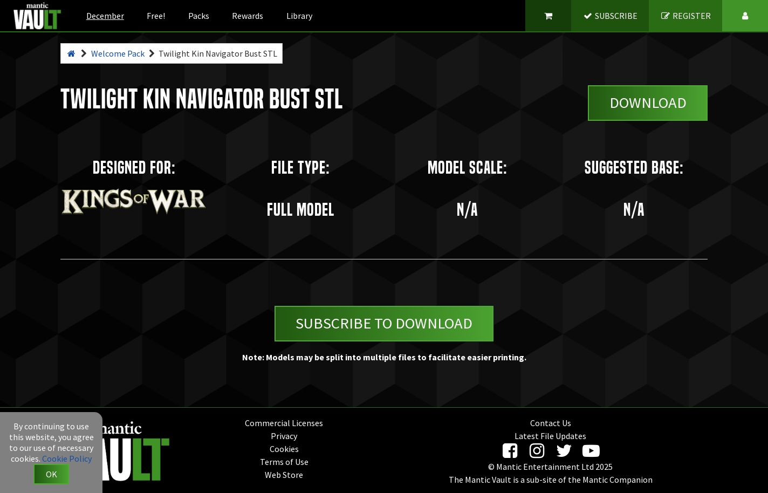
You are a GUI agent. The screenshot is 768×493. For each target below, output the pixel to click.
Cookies (284, 448)
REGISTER (685, 15)
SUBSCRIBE (610, 15)
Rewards (247, 15)
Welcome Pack (118, 53)
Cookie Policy (67, 458)
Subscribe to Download (384, 323)
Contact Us (550, 422)
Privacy (284, 435)
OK (51, 474)
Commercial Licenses (284, 422)
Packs (198, 15)
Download (648, 102)
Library (299, 15)
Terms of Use (284, 461)
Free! (156, 15)
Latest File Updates (550, 435)
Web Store (284, 474)
